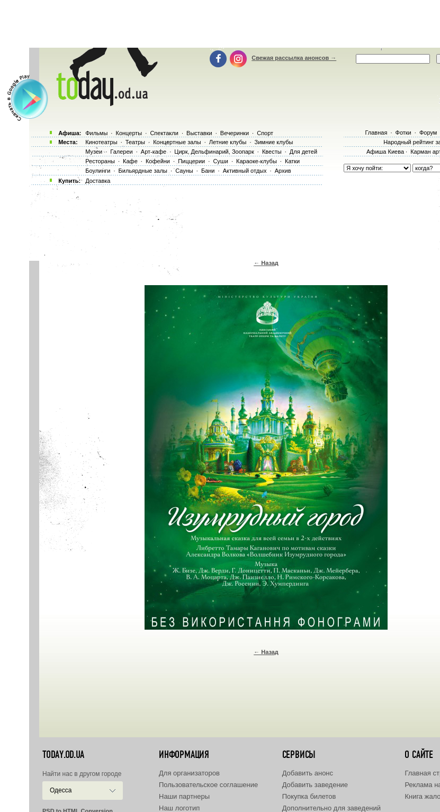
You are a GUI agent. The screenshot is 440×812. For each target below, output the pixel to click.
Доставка (97, 181)
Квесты (272, 151)
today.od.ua (63, 755)
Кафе (130, 161)
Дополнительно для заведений (331, 808)
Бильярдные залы (143, 170)
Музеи (93, 151)
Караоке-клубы (256, 161)
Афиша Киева (385, 151)
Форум (428, 132)
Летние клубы (228, 142)
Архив (283, 170)
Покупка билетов (309, 796)
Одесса (60, 790)
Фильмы (96, 133)
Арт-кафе (153, 151)
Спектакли (164, 133)
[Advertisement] (237, 24)
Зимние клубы (274, 142)
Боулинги (97, 170)
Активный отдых (245, 170)
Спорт (265, 133)
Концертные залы (177, 142)
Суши (220, 161)
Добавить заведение (315, 785)
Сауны (184, 170)
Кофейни (158, 161)
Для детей (303, 151)
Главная (376, 132)
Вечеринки (234, 133)
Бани (208, 170)
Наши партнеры (184, 796)
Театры (135, 142)
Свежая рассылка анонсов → (294, 58)
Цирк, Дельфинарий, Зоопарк (214, 151)
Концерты (128, 133)
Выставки (199, 133)
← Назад (266, 263)
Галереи (121, 151)
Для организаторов (189, 773)
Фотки (403, 132)
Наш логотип (179, 808)
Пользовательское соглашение (208, 785)
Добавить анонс (307, 773)
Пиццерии (191, 161)
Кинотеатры (101, 142)
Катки (292, 161)
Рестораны (100, 161)
